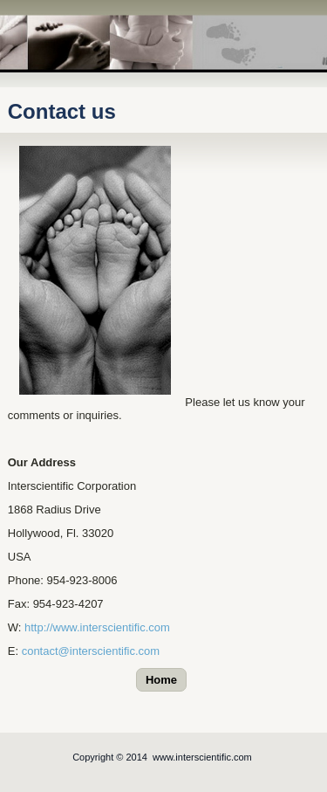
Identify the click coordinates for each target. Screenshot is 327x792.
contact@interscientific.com (91, 651)
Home (161, 679)
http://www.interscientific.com (97, 627)
